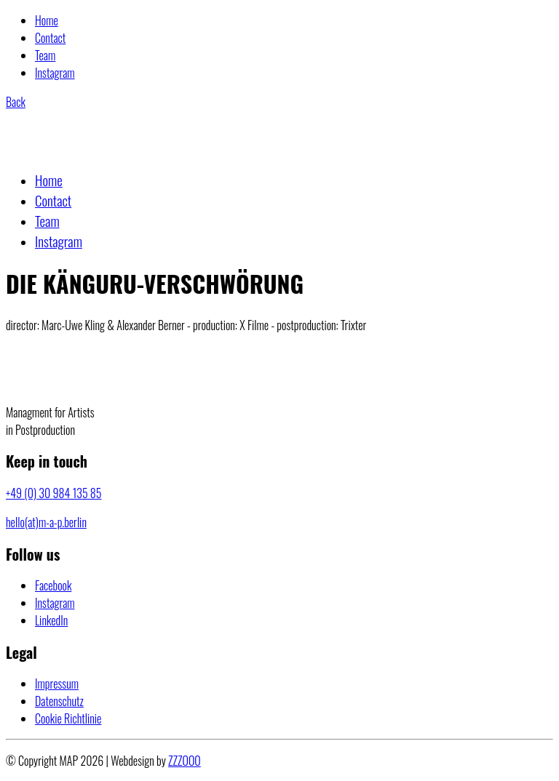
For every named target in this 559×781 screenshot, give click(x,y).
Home (46, 20)
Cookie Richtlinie (68, 718)
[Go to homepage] (77, 149)
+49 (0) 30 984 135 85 (53, 493)
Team (45, 55)
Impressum (57, 683)
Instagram (55, 72)
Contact (50, 38)
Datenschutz (59, 701)
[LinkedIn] (51, 620)
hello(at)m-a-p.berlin (46, 522)
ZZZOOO (184, 760)
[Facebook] (53, 585)
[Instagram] (55, 603)
